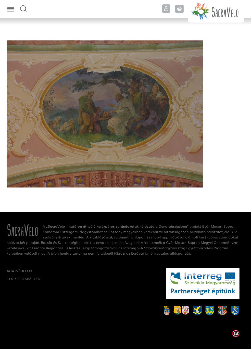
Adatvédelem (19, 270)
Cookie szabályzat (24, 278)
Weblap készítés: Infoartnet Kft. (235, 333)
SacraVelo (216, 11)
